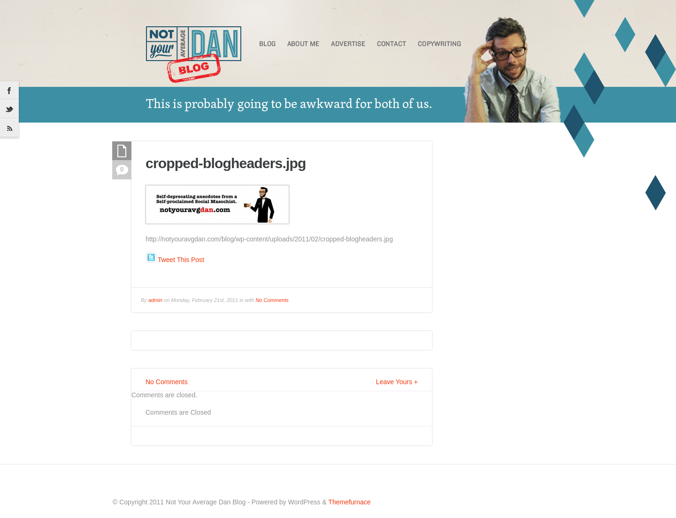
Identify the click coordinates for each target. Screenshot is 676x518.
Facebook (9, 90)
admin (155, 300)
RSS (9, 128)
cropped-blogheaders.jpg (226, 163)
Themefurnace (349, 502)
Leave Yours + (397, 382)
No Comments (271, 300)
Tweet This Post (181, 259)
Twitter (9, 109)
